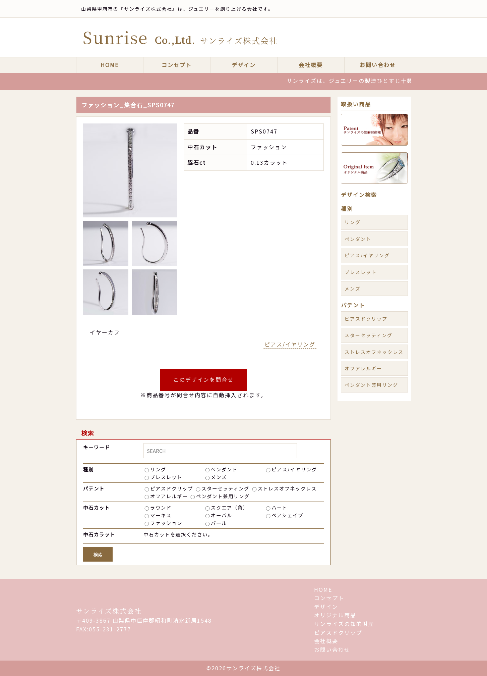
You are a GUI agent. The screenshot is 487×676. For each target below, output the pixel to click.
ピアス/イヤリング (289, 344)
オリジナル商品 (335, 615)
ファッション (166, 522)
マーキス (161, 515)
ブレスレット (166, 476)
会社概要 (311, 65)
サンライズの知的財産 (344, 624)
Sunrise (180, 37)
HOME (110, 65)
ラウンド (161, 507)
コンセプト (177, 65)
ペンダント (224, 469)
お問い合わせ (378, 65)
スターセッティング (225, 488)
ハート (279, 507)
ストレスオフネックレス (287, 488)
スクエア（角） (229, 507)
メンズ (219, 476)
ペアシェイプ (287, 515)
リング (158, 469)
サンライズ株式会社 (109, 611)
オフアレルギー (169, 496)
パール (219, 522)
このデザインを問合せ (203, 379)
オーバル (221, 515)
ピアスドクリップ (171, 488)
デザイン (244, 65)
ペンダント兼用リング (223, 496)
